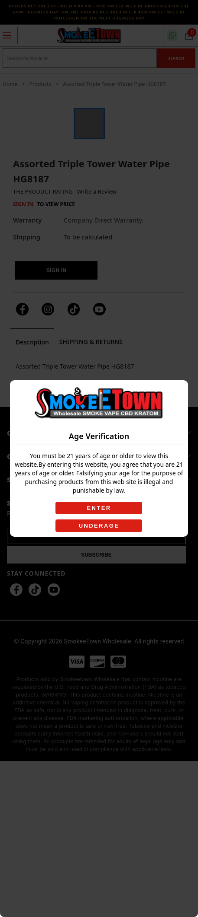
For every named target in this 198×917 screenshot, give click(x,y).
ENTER (99, 508)
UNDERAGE (99, 525)
